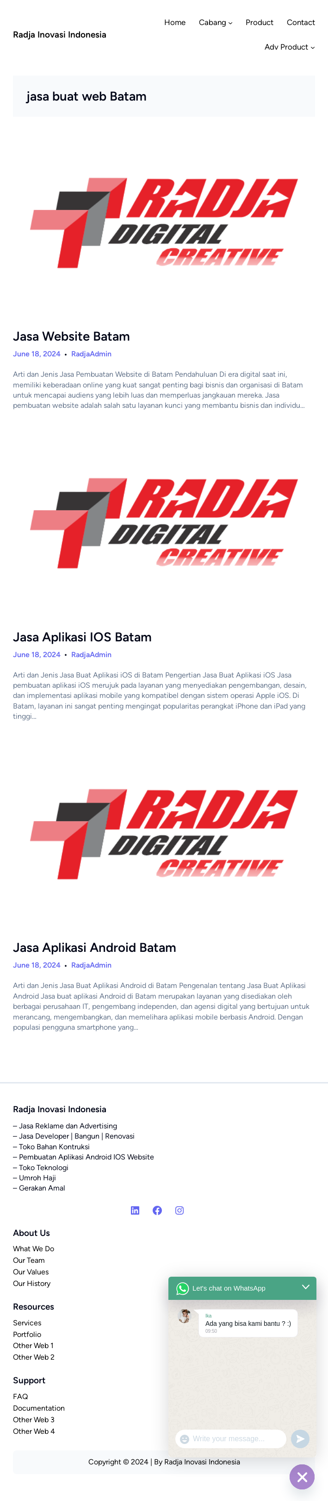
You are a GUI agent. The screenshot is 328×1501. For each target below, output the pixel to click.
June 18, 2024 (37, 353)
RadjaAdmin (91, 353)
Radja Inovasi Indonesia (59, 34)
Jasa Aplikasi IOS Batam (82, 637)
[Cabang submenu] (230, 22)
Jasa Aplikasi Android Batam (94, 947)
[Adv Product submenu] (312, 47)
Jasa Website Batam (71, 336)
